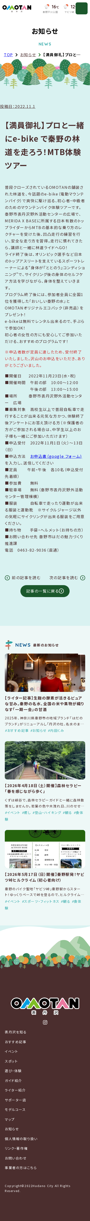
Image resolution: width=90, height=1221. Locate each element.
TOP (8, 54)
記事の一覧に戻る (42, 591)
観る (68, 812)
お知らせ (28, 54)
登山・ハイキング (48, 812)
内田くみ (57, 730)
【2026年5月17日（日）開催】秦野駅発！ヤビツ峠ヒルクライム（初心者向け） (44, 877)
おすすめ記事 (18, 730)
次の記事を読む (63, 577)
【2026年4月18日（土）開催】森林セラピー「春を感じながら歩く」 (43, 788)
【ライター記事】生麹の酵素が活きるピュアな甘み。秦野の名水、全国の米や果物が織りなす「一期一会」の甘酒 (44, 703)
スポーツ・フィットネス (42, 901)
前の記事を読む (26, 577)
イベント (13, 812)
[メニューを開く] (82, 8)
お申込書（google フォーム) (56, 456)
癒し (27, 812)
